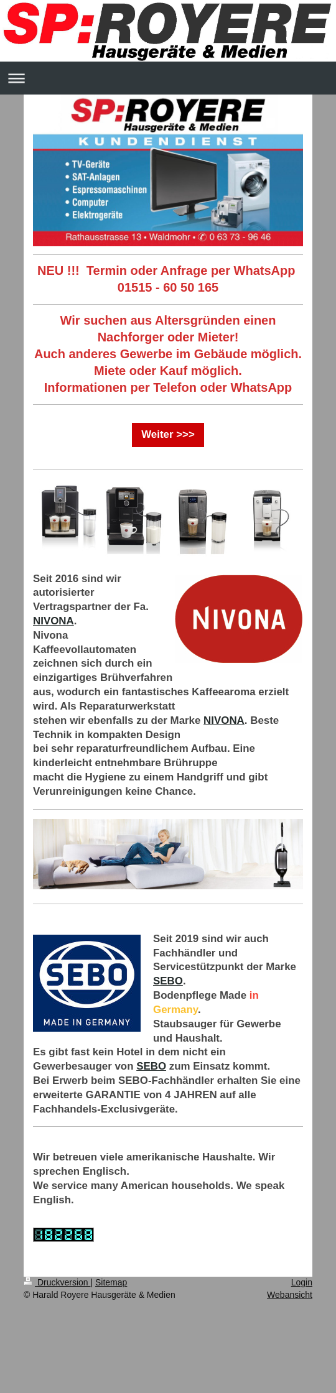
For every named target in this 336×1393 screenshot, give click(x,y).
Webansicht (289, 1295)
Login (301, 1282)
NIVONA (53, 621)
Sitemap (111, 1282)
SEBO (168, 981)
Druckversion (57, 1282)
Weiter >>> (168, 434)
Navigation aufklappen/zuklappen (168, 78)
